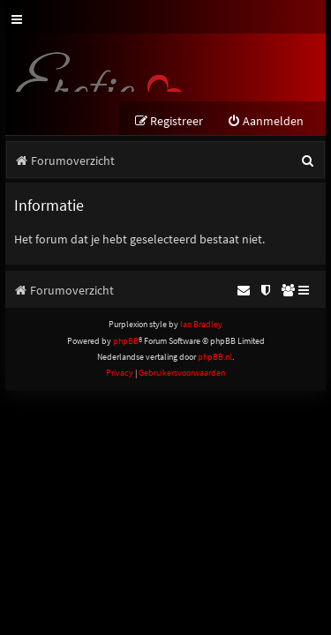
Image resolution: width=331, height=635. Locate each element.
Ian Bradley (201, 324)
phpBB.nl (215, 356)
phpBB (126, 341)
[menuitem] (265, 121)
